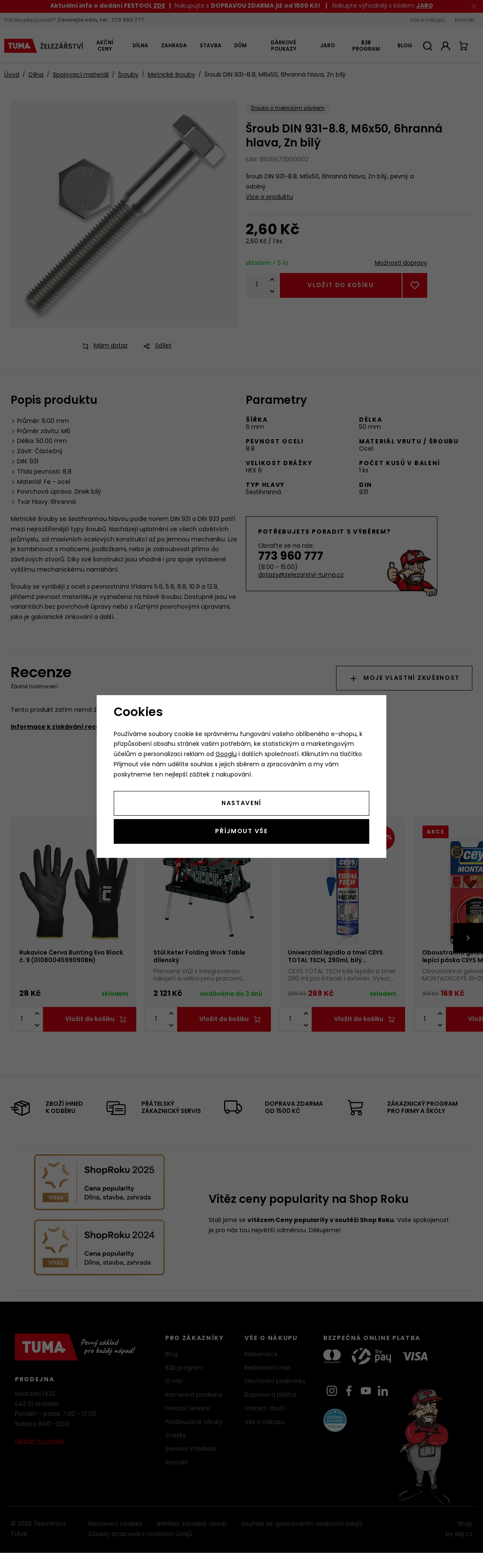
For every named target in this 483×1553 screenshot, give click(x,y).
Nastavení (241, 803)
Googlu (226, 754)
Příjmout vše (241, 831)
